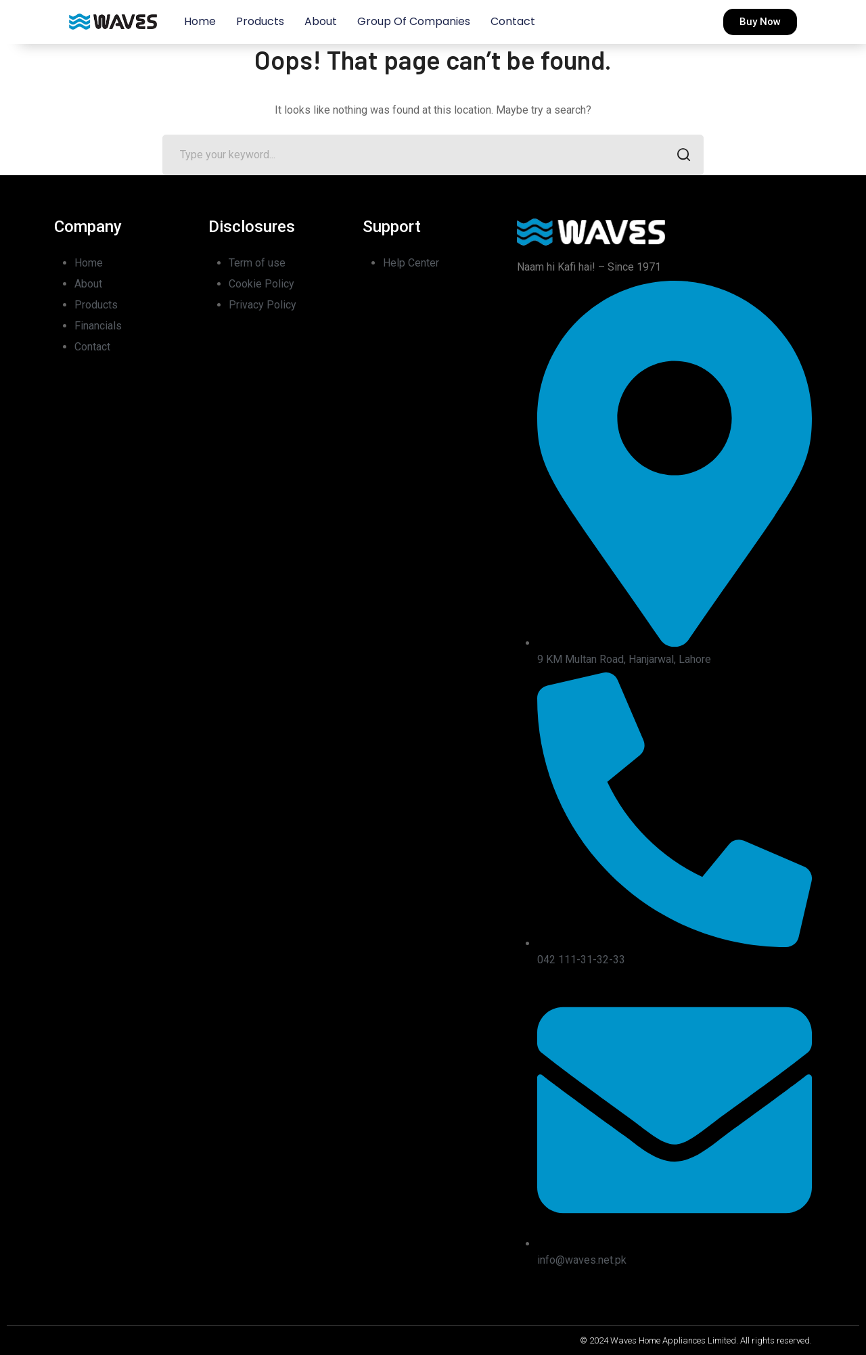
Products (260, 21)
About (320, 21)
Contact (513, 21)
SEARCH (679, 156)
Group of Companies (413, 21)
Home (200, 21)
